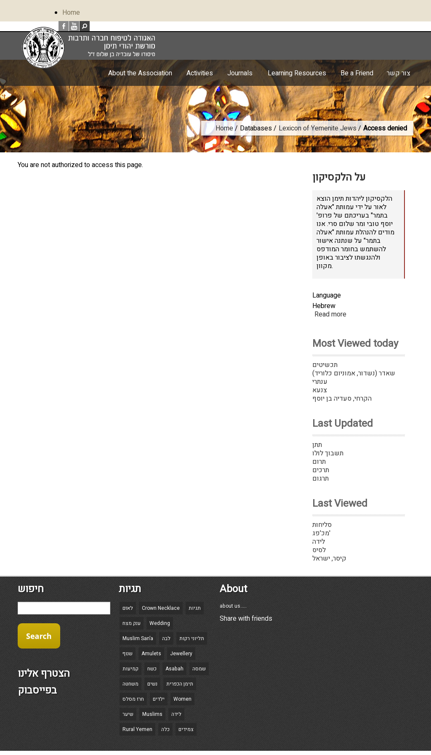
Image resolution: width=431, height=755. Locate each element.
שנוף (127, 653)
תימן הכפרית (179, 684)
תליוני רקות (191, 638)
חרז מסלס (133, 699)
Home (71, 13)
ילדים (159, 699)
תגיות (195, 608)
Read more (330, 314)
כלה (165, 729)
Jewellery (181, 653)
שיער (127, 714)
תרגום (320, 478)
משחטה (130, 684)
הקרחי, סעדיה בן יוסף (342, 398)
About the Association (140, 73)
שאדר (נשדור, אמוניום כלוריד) (353, 373)
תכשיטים (325, 365)
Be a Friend (357, 73)
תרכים (320, 470)
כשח (152, 669)
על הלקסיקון (338, 177)
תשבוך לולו (327, 453)
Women (182, 699)
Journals (240, 73)
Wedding (159, 623)
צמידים (186, 729)
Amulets (151, 653)
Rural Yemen (137, 729)
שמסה (199, 669)
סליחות (322, 525)
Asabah (174, 669)
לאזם (127, 608)
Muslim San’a (137, 638)
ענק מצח (131, 623)
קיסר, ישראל (329, 558)
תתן (317, 445)
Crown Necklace (161, 608)
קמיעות (130, 669)
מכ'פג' (321, 533)
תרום (319, 462)
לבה (166, 638)
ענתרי (319, 382)
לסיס (319, 550)
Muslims (152, 714)
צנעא (319, 390)
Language (326, 295)
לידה (318, 542)
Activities (199, 73)
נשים (152, 684)
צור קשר (398, 73)
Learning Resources (297, 73)
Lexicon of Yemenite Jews (318, 128)
